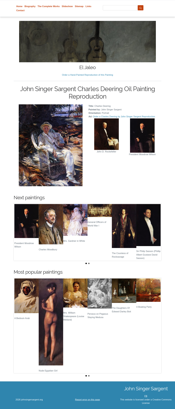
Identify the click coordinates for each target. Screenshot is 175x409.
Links (88, 6)
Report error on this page (87, 399)
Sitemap (79, 6)
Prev (18, 232)
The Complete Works (49, 6)
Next (157, 232)
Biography (30, 6)
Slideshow (67, 6)
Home (19, 6)
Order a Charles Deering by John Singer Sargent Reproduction (124, 116)
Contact (20, 10)
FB (145, 396)
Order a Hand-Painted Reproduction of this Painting (87, 75)
